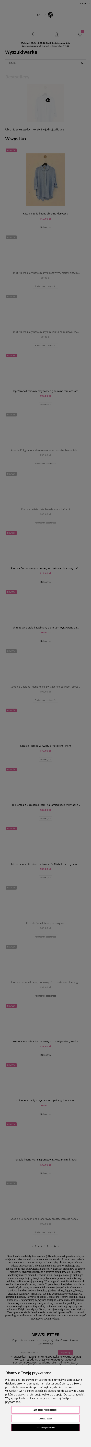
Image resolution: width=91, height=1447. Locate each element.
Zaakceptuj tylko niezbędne (45, 1410)
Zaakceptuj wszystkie (45, 1427)
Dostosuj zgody (45, 1419)
